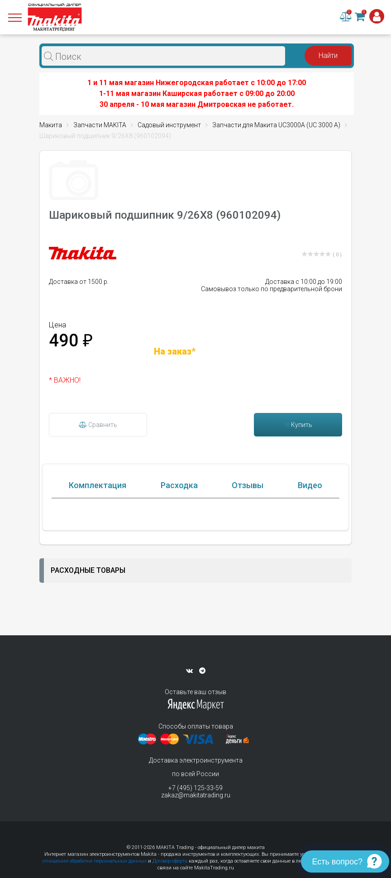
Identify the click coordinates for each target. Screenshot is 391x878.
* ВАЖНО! (65, 380)
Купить (298, 424)
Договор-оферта (170, 861)
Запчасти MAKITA (99, 125)
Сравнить (98, 424)
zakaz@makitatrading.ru (195, 795)
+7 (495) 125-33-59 (195, 788)
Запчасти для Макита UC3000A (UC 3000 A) (276, 125)
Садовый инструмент (169, 125)
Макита (50, 125)
